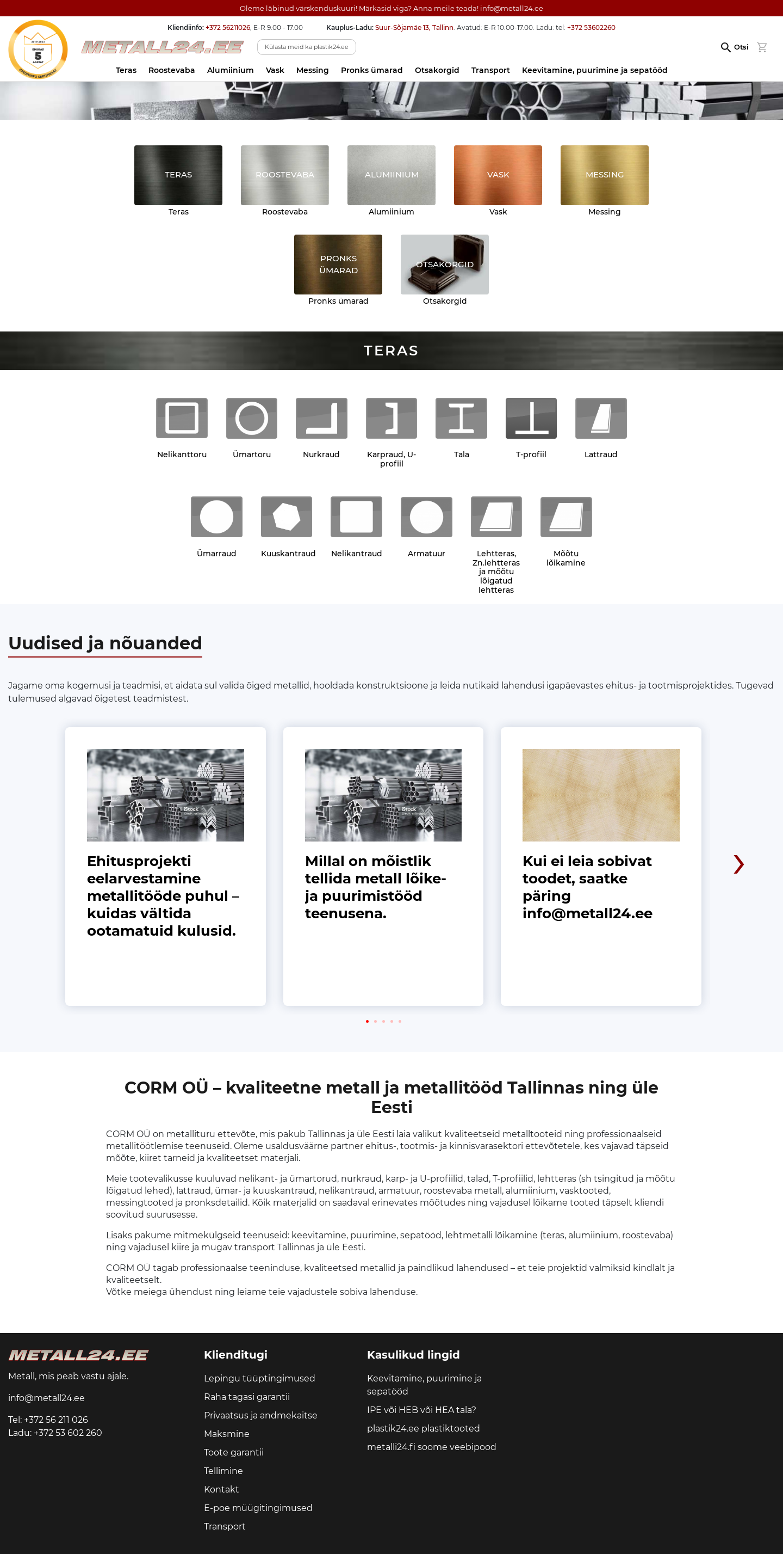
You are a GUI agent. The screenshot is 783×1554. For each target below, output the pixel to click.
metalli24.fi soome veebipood (431, 1447)
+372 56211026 (228, 27)
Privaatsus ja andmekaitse (261, 1415)
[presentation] (739, 787)
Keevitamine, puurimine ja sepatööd (595, 70)
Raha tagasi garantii (247, 1397)
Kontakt (221, 1489)
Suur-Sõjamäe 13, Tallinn (414, 27)
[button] (367, 1021)
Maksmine (227, 1434)
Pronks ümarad (372, 70)
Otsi (741, 47)
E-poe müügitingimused (258, 1508)
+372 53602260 (591, 27)
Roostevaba (171, 70)
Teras (126, 70)
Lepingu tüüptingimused (259, 1378)
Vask (275, 70)
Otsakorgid (437, 70)
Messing (312, 70)
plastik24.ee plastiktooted (423, 1428)
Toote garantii (234, 1452)
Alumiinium (230, 70)
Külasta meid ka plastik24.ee (307, 47)
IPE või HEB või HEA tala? (421, 1410)
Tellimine (223, 1471)
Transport (490, 70)
